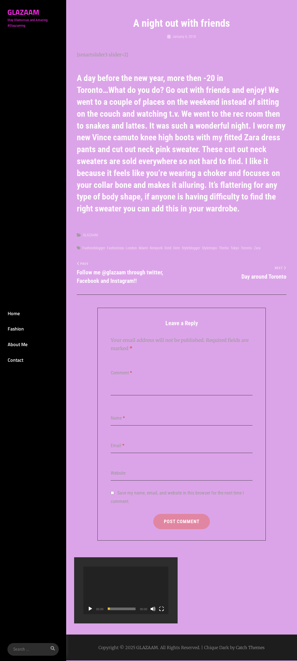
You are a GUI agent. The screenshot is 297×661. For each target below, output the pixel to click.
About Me (16, 344)
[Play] (90, 609)
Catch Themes (250, 648)
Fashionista (115, 248)
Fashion (15, 328)
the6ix (224, 248)
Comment (121, 373)
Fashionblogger (93, 248)
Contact (14, 360)
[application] (125, 591)
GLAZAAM (22, 12)
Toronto (246, 248)
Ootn (176, 248)
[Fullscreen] (161, 609)
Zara (257, 248)
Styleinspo (209, 248)
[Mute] (153, 609)
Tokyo (235, 248)
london (131, 248)
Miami (143, 248)
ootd (167, 248)
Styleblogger (191, 248)
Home (13, 312)
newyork (156, 248)
